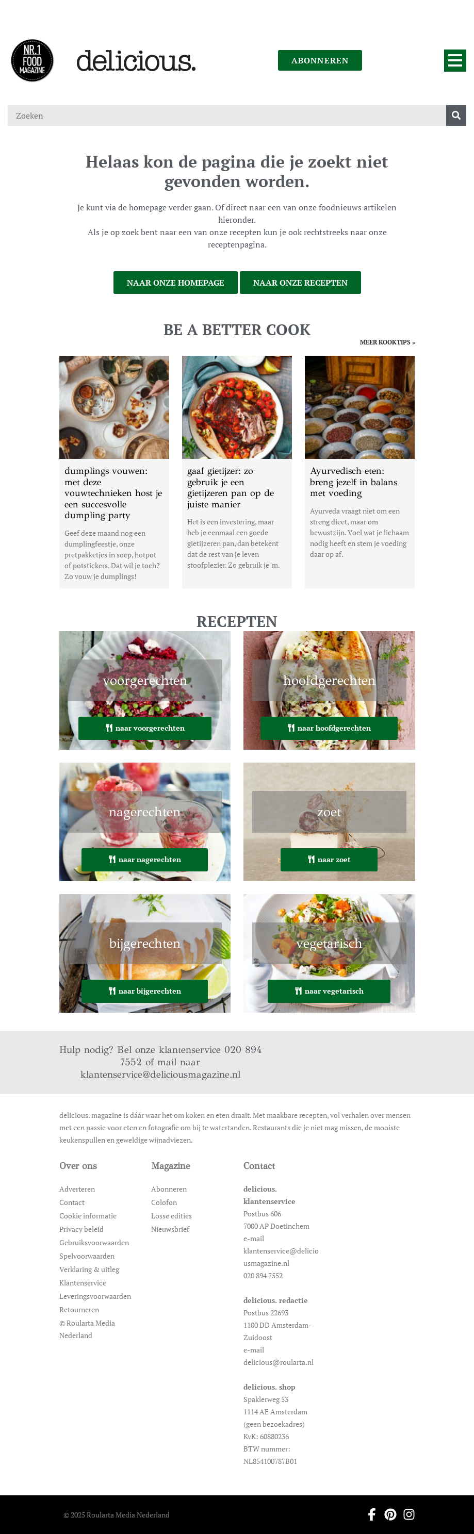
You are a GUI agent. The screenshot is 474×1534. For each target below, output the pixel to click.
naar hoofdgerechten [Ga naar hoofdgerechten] (329, 728)
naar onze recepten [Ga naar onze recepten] (300, 282)
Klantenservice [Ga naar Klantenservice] (82, 1283)
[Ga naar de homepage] (32, 60)
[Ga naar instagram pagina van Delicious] (406, 1514)
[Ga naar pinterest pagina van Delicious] (387, 1514)
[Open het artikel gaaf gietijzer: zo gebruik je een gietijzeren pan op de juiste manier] (237, 472)
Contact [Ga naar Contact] (72, 1202)
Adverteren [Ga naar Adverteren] (77, 1189)
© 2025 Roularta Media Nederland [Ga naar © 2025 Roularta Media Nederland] (116, 1515)
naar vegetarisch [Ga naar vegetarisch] (329, 991)
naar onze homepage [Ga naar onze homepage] (175, 282)
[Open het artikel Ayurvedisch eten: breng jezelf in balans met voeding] (360, 472)
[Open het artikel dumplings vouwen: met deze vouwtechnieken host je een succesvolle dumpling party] (114, 472)
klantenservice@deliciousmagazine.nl (160, 1074)
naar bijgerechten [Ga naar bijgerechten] (144, 991)
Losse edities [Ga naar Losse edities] (171, 1215)
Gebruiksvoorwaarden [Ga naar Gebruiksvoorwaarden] (94, 1242)
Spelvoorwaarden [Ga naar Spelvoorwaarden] (87, 1256)
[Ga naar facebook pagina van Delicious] (368, 1514)
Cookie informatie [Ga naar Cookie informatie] (88, 1215)
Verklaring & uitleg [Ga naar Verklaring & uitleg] (89, 1269)
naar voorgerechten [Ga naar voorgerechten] (145, 728)
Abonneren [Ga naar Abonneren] (169, 1189)
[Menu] (455, 61)
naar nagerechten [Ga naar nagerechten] (144, 859)
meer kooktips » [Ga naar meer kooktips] (387, 342)
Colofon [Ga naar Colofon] (164, 1202)
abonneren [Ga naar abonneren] (320, 60)
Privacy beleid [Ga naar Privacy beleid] (81, 1229)
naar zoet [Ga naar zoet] (329, 859)
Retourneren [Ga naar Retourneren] (79, 1309)
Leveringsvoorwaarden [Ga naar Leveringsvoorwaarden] (95, 1296)
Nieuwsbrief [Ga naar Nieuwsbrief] (170, 1229)
